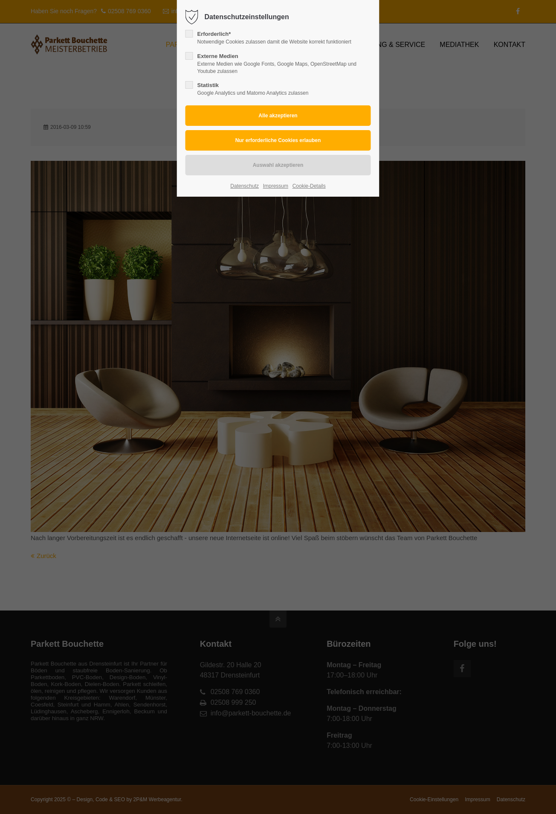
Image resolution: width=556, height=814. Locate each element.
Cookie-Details (309, 186)
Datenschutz (244, 186)
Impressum (275, 186)
